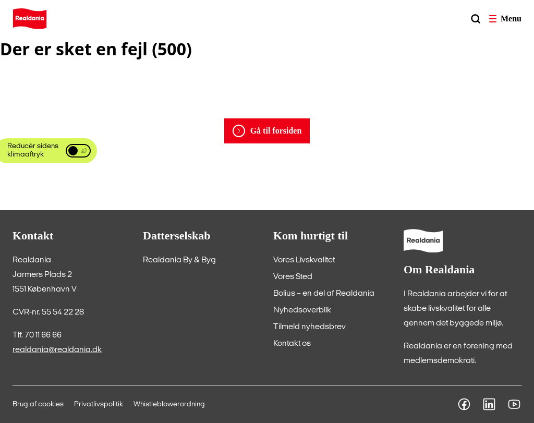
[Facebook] (464, 404)
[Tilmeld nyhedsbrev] (309, 327)
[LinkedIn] (489, 404)
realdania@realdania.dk (57, 350)
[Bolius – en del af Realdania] (323, 293)
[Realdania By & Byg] (179, 260)
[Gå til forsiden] (267, 130)
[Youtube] (514, 404)
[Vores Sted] (292, 277)
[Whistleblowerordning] (169, 404)
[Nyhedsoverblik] (302, 310)
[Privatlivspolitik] (98, 404)
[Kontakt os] (292, 344)
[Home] (30, 18)
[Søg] (475, 19)
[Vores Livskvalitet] (304, 260)
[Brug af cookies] (38, 404)
